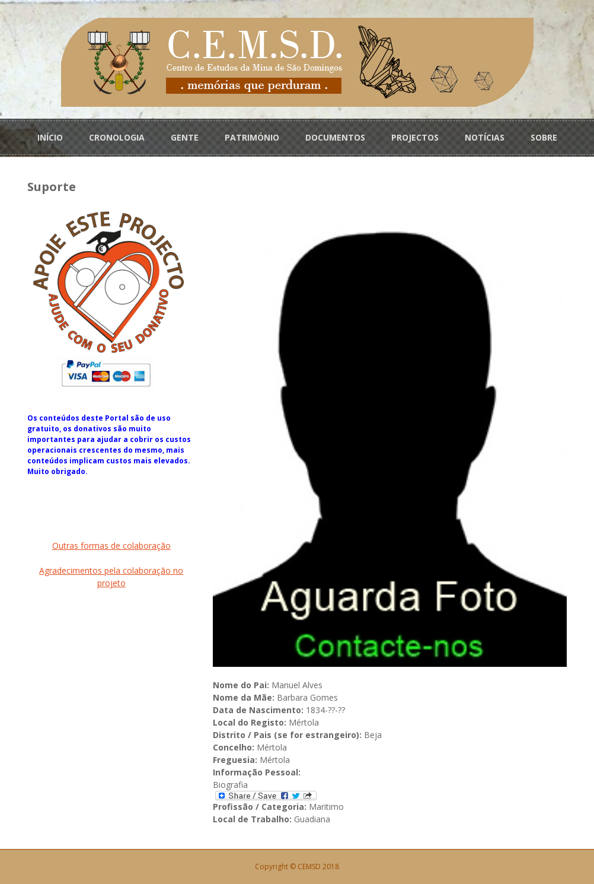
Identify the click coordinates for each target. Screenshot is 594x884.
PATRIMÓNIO (252, 137)
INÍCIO (50, 137)
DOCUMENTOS (335, 137)
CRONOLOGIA (117, 137)
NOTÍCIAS (484, 137)
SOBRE (544, 137)
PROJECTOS (415, 137)
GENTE (185, 137)
